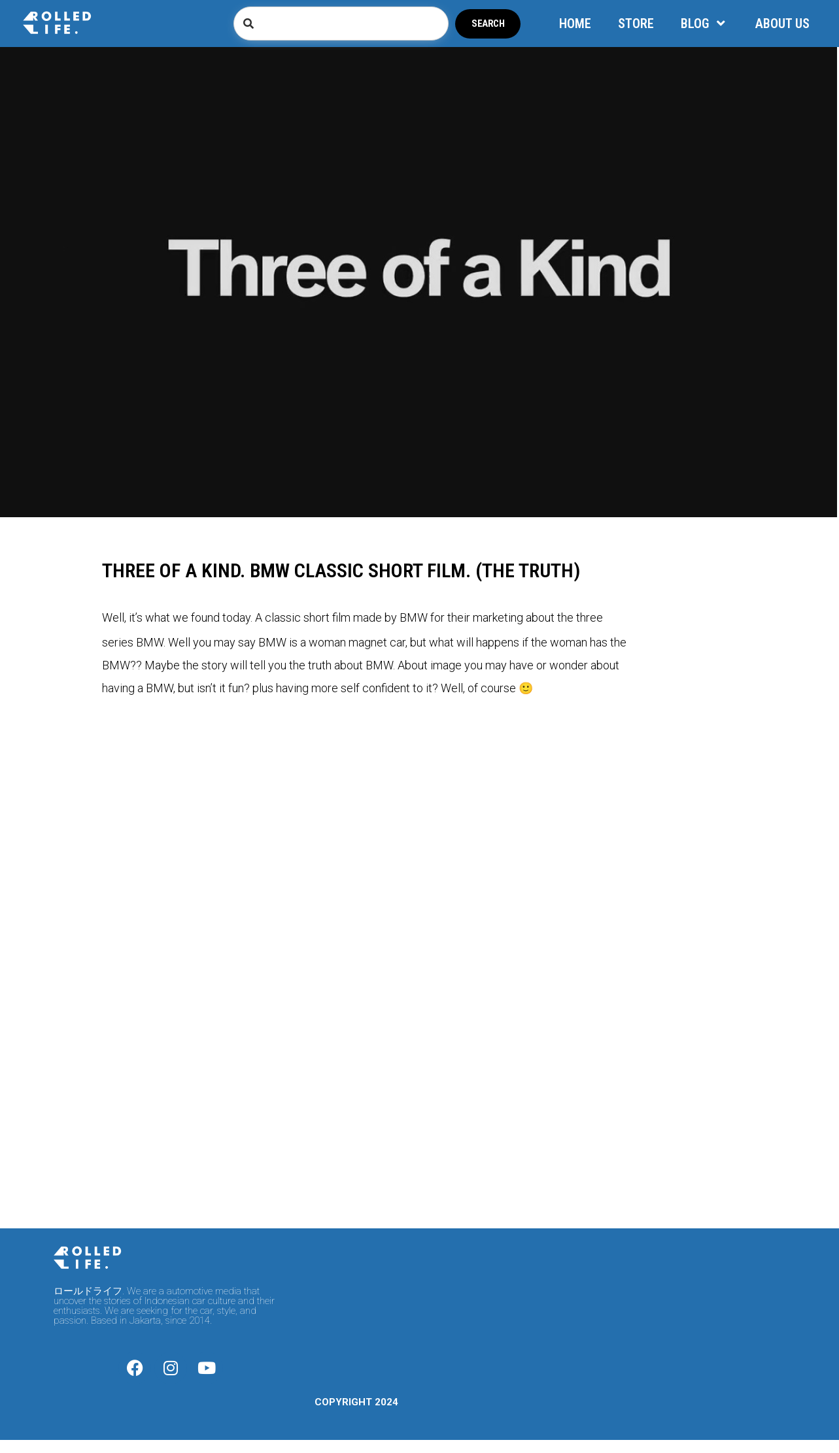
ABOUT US (782, 23)
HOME (575, 23)
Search (487, 23)
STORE (636, 23)
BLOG (704, 23)
